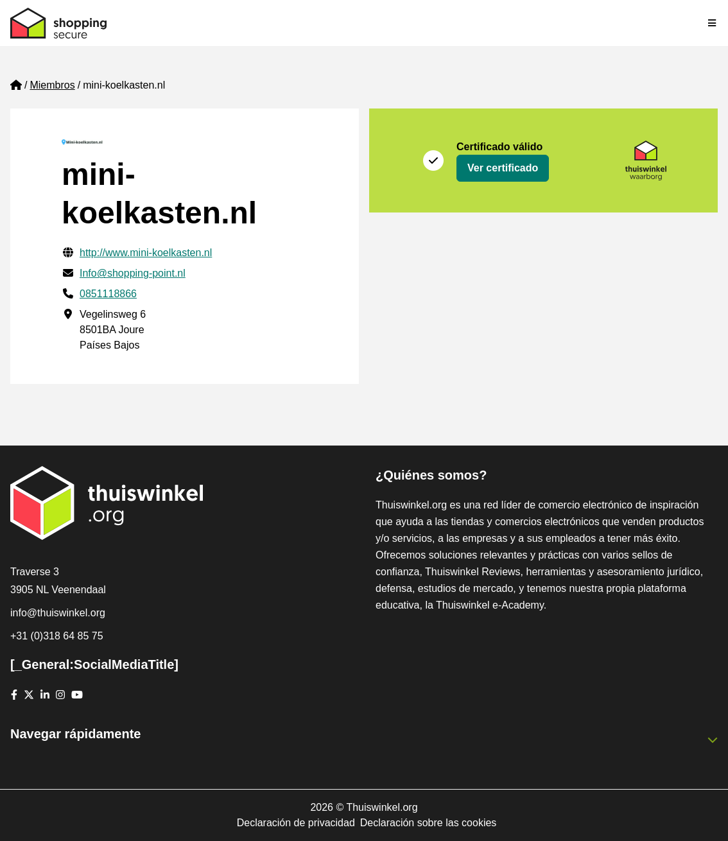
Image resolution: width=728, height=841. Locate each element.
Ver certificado (502, 167)
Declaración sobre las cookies (428, 822)
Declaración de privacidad (296, 822)
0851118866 (108, 293)
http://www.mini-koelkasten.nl (146, 252)
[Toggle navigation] (712, 23)
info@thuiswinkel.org (57, 612)
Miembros (52, 85)
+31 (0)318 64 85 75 (56, 635)
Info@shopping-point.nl (133, 273)
